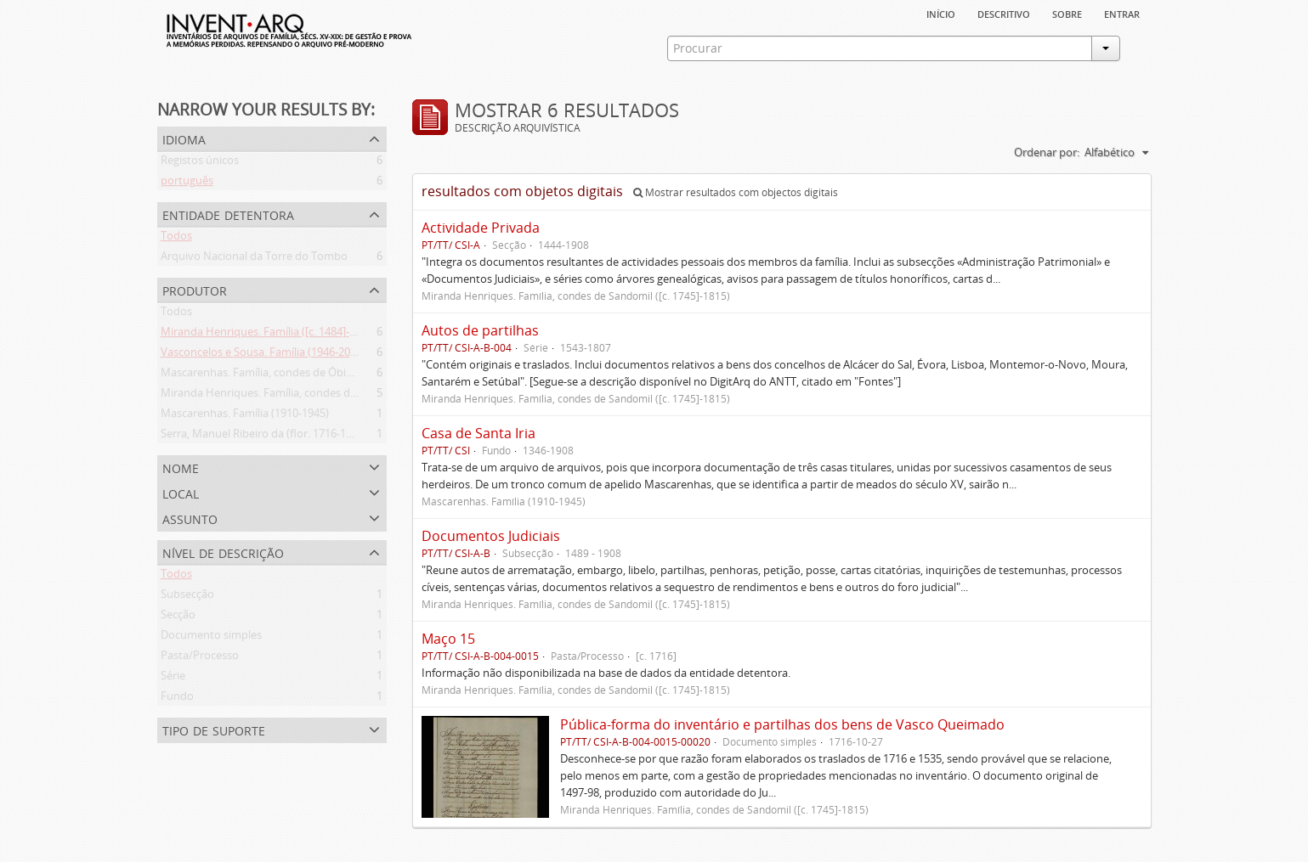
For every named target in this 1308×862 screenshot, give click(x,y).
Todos (176, 238)
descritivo (1003, 12)
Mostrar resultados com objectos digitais (735, 192)
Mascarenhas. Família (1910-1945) (245, 416)
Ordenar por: (1046, 152)
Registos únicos (200, 163)
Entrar (1122, 12)
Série (173, 678)
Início (940, 12)
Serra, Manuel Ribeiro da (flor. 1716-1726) (264, 436)
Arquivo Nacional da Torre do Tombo (254, 259)
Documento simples (211, 637)
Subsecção (187, 597)
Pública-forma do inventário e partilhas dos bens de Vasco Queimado (782, 724)
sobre (1067, 12)
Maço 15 (448, 638)
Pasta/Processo (200, 658)
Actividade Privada (481, 227)
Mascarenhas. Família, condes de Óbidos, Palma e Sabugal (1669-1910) (336, 375)
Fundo (177, 699)
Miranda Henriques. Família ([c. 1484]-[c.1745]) (276, 334)
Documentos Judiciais (491, 536)
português (187, 183)
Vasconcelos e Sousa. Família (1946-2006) (263, 355)
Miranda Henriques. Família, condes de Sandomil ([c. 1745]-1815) (322, 395)
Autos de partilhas (480, 330)
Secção (178, 617)
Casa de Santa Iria (478, 433)
